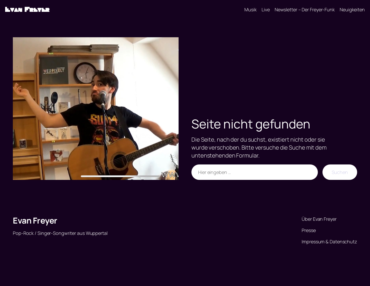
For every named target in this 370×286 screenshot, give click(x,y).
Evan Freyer (27, 10)
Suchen (340, 172)
